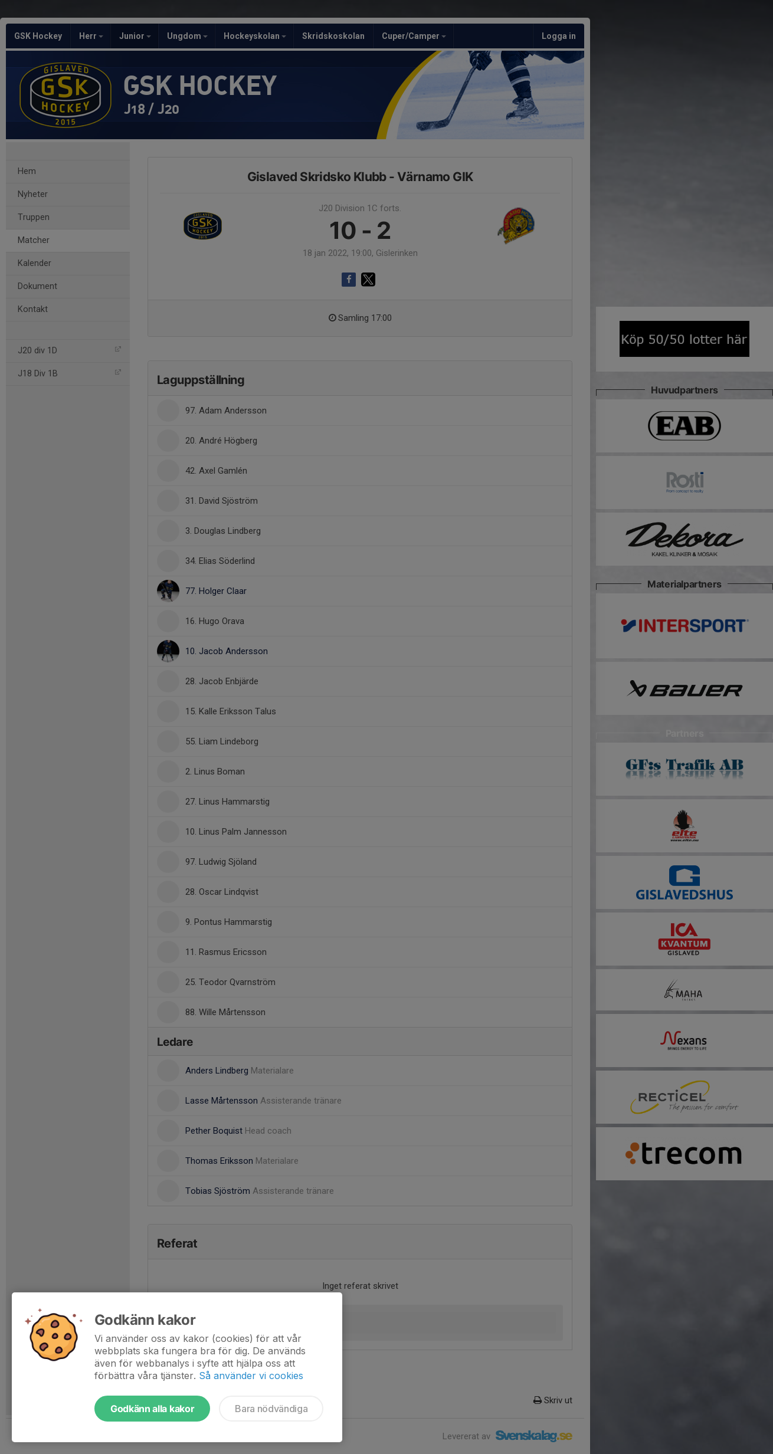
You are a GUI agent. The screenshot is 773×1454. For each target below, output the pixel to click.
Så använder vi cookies (251, 1375)
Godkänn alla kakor (152, 1408)
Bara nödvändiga (271, 1408)
